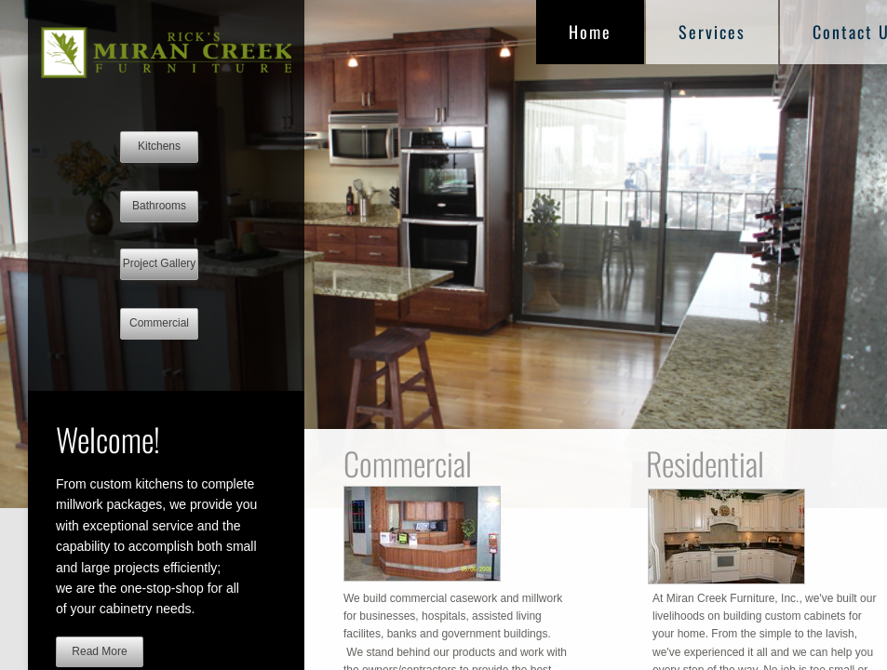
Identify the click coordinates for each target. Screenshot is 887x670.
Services (712, 32)
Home (590, 32)
